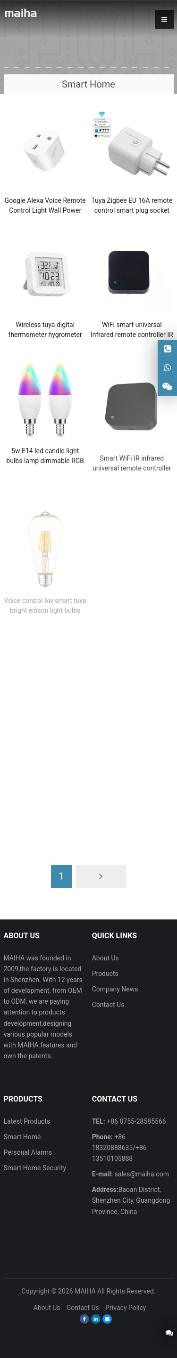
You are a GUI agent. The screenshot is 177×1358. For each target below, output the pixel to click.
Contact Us (108, 1004)
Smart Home (22, 1137)
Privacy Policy (125, 1307)
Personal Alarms (28, 1152)
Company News (115, 989)
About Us (105, 958)
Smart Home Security (35, 1168)
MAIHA (85, 1291)
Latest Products (27, 1121)
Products (105, 973)
